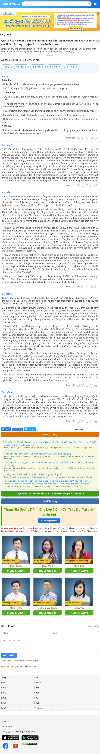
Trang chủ (5, 677)
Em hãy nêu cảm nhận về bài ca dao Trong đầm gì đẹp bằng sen (33, 474)
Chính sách (7, 726)
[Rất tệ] (78, 138)
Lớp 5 (3, 698)
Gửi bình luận (9, 655)
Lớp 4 (36, 698)
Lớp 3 (3, 703)
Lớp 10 (37, 682)
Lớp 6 (36, 692)
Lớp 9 (3, 687)
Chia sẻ (6, 429)
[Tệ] (82, 138)
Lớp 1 (3, 708)
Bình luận (17, 429)
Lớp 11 (4, 682)
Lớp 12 (37, 677)
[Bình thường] (87, 138)
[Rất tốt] (96, 138)
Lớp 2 (36, 703)
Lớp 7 (3, 692)
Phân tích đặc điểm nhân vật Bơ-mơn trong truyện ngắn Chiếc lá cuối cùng (38, 453)
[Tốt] (91, 138)
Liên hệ (5, 721)
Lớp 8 (36, 687)
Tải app (38, 708)
